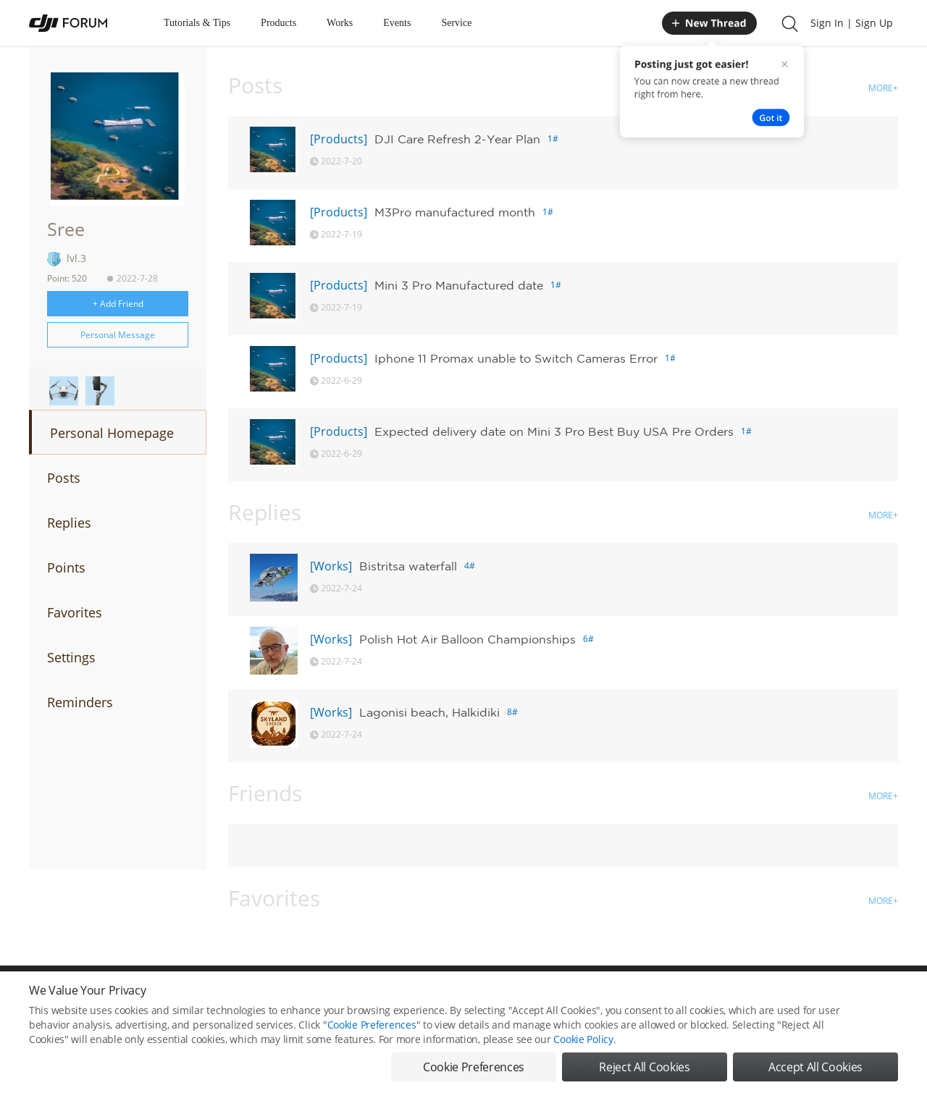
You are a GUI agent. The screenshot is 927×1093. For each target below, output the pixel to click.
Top (890, 997)
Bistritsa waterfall (408, 566)
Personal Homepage (112, 433)
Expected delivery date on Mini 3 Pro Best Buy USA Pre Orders (554, 431)
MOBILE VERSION (592, 997)
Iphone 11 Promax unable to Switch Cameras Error (516, 358)
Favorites (74, 612)
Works (340, 22)
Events (397, 22)
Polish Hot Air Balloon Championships (467, 639)
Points (66, 567)
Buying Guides (783, 997)
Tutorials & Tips (197, 22)
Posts (63, 477)
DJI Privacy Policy (242, 997)
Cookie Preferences (329, 997)
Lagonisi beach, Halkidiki (429, 712)
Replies (69, 522)
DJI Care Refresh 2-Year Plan (457, 138)
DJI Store (717, 997)
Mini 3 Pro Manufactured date (458, 285)
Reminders (80, 702)
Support (847, 997)
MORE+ (883, 88)
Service (456, 22)
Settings (71, 657)
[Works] (331, 566)
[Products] (338, 139)
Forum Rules (409, 997)
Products (278, 22)
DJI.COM (663, 997)
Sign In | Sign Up (851, 23)
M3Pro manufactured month (454, 212)
